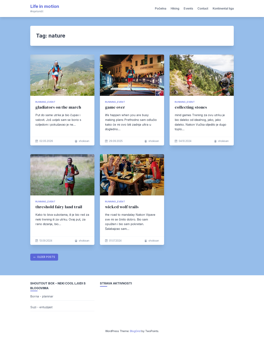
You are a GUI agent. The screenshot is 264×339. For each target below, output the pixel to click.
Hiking (175, 8)
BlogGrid (135, 331)
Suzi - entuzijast (41, 307)
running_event (45, 102)
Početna (160, 8)
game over (115, 107)
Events (188, 8)
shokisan (84, 141)
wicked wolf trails (122, 207)
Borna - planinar (41, 296)
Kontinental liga (223, 8)
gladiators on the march (58, 107)
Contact (202, 8)
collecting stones (191, 107)
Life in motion (44, 6)
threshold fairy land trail (58, 207)
